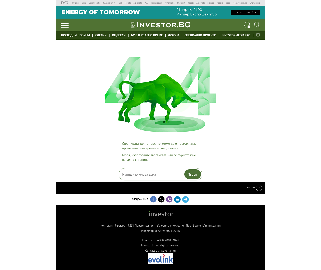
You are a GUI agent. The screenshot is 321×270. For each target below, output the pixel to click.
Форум (173, 35)
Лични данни (212, 225)
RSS (130, 225)
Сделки (101, 35)
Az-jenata (138, 2)
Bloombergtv (94, 2)
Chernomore (255, 2)
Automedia (170, 2)
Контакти (107, 225)
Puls (146, 2)
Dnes (84, 2)
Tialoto (128, 2)
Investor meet (258, 35)
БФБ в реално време (147, 35)
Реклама (120, 225)
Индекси (119, 35)
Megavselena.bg (240, 2)
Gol (120, 2)
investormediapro (236, 35)
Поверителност (145, 225)
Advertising (168, 250)
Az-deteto (200, 2)
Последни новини (75, 35)
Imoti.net (181, 2)
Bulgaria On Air (109, 2)
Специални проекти (200, 35)
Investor (75, 2)
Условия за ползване (170, 225)
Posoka (220, 2)
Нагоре (254, 187)
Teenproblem (156, 2)
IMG (65, 2)
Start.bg (211, 2)
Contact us (152, 250)
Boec (228, 2)
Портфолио (193, 225)
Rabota (191, 2)
